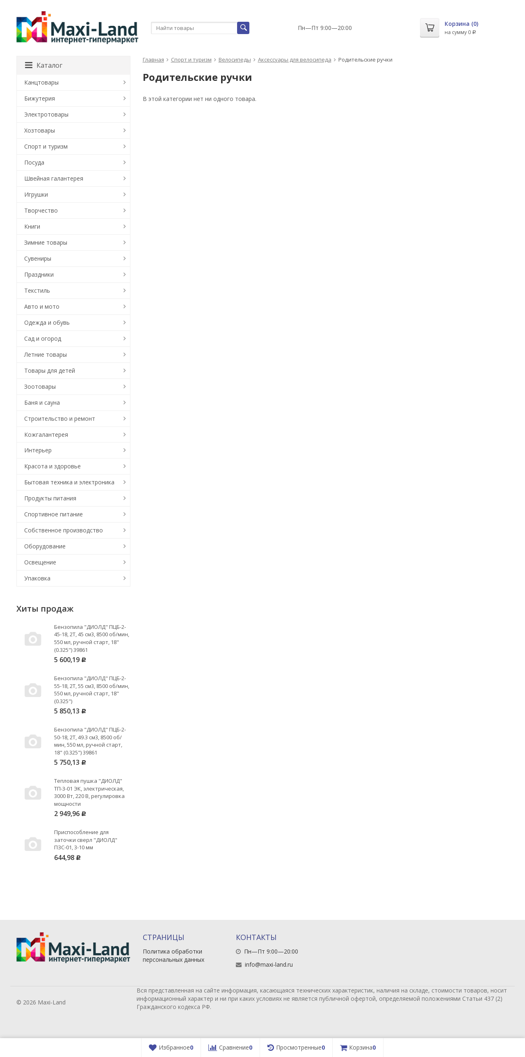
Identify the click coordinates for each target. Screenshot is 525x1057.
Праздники (39, 274)
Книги (32, 226)
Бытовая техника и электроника (69, 482)
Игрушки (36, 194)
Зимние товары (45, 242)
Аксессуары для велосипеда (294, 59)
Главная (153, 59)
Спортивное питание (53, 514)
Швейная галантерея (53, 178)
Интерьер (38, 450)
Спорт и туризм (191, 59)
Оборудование (45, 546)
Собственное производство (63, 530)
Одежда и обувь (47, 322)
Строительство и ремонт (59, 418)
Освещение (40, 562)
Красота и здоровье (52, 466)
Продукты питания (50, 498)
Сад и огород (42, 338)
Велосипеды (235, 59)
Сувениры (37, 258)
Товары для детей (49, 370)
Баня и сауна (42, 402)
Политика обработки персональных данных (173, 955)
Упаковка (37, 578)
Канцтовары (41, 82)
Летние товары (45, 354)
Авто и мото (41, 306)
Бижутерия (39, 98)
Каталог (43, 65)
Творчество (41, 210)
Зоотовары (40, 386)
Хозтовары (39, 130)
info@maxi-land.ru (269, 964)
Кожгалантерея (46, 434)
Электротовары (46, 114)
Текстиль (37, 290)
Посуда (34, 162)
